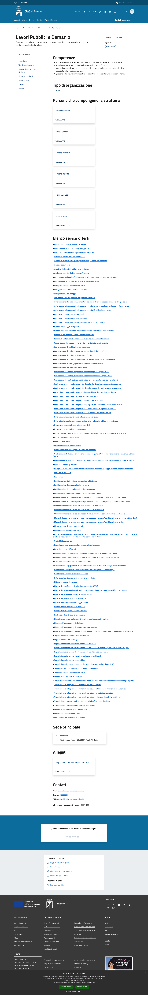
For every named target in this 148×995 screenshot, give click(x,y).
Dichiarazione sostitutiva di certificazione (70, 429)
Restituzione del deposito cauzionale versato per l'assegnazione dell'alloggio (84, 569)
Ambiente (77, 934)
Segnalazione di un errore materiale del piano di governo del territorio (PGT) (84, 664)
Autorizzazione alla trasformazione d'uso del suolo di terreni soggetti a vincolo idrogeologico (90, 301)
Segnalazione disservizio (52, 963)
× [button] (145, 972)
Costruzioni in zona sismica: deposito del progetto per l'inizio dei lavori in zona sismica (88, 404)
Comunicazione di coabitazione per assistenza (72, 347)
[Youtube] (93, 11)
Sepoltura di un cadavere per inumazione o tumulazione (76, 668)
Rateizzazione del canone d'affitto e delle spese (72, 561)
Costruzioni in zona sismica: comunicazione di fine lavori (76, 396)
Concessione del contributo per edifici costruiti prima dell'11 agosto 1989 (83, 375)
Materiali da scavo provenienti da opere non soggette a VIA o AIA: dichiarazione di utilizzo (89, 522)
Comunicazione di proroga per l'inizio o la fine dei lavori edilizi (78, 363)
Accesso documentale (62, 264)
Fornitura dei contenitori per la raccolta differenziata (75, 449)
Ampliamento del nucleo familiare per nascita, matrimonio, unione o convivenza (85, 277)
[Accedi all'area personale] (124, 2)
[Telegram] (108, 11)
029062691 (64, 795)
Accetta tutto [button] (66, 987)
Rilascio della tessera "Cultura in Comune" (70, 610)
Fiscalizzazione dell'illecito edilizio (67, 445)
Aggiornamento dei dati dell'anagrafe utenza (71, 273)
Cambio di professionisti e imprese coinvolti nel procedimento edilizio (81, 338)
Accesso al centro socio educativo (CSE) (69, 256)
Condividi (110, 37)
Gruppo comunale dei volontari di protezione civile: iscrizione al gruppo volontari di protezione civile (93, 468)
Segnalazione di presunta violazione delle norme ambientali (77, 656)
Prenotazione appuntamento (54, 960)
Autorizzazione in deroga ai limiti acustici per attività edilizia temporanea (82, 310)
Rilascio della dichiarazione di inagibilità (69, 606)
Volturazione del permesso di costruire (69, 717)
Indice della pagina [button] (24, 54)
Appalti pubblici (49, 938)
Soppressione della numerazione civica (69, 672)
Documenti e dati (19, 945)
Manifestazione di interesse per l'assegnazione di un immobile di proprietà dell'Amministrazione (92, 501)
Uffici (40, 28)
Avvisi (107, 930)
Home (18, 28)
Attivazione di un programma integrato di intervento (74, 297)
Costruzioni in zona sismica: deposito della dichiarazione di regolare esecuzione (85, 408)
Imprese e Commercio (51, 934)
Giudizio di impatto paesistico (65, 464)
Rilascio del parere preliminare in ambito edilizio (73, 594)
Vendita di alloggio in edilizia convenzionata (71, 709)
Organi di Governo (20, 923)
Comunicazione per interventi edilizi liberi (70, 367)
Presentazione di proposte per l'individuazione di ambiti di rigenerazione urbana (85, 553)
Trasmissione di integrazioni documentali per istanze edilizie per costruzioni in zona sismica (90, 688)
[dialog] (74, 982)
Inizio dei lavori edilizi (62, 472)
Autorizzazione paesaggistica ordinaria (69, 314)
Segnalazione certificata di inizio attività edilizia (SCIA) (75, 643)
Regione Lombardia (20, 2)
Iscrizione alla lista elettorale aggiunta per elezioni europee (77, 493)
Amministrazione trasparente (84, 960)
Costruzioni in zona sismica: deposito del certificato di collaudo (78, 400)
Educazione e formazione (83, 923)
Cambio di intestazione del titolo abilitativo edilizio (74, 334)
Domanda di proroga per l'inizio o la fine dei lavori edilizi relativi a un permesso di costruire (90, 433)
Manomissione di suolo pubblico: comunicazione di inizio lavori (79, 509)
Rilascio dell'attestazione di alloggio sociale (71, 602)
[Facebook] (83, 11)
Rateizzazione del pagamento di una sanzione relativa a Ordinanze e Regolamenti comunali (90, 565)
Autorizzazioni (79, 941)
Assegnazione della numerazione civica (69, 285)
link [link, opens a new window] (94, 982)
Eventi (107, 944)
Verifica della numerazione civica (67, 713)
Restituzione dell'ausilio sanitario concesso (71, 573)
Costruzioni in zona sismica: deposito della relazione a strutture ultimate (82, 412)
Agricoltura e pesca (81, 945)
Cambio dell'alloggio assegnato (66, 326)
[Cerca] (132, 11)
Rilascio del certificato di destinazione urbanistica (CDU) (76, 586)
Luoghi (107, 940)
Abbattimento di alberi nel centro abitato (70, 244)
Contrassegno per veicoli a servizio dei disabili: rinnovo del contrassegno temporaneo (87, 388)
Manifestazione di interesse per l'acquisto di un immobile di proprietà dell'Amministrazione (90, 497)
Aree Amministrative (21, 927)
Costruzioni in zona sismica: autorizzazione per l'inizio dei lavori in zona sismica (85, 392)
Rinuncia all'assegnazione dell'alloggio (69, 623)
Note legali (78, 967)
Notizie (107, 923)
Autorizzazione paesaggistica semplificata (70, 318)
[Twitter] (88, 11)
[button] (74, 991)
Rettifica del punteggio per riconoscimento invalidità (74, 577)
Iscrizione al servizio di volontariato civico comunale (74, 489)
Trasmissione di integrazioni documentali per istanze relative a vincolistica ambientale (87, 697)
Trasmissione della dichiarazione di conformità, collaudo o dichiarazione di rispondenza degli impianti (94, 680)
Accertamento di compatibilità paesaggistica (71, 248)
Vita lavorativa (49, 930)
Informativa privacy (81, 963)
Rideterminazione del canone (65, 582)
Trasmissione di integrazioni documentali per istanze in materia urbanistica (83, 693)
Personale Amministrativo (23, 941)
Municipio (64, 735)
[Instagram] (98, 11)
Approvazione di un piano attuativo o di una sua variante (76, 281)
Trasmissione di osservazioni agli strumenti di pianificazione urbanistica (82, 701)
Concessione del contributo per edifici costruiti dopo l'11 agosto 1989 (81, 371)
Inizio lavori (58, 476)
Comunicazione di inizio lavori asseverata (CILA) (73, 355)
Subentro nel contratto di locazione (68, 676)
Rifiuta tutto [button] (82, 987)
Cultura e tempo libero (52, 927)
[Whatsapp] (114, 11)
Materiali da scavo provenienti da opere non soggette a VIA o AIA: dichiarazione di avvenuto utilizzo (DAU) (95, 518)
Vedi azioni (120, 37)
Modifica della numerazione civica (67, 530)
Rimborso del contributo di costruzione (69, 614)
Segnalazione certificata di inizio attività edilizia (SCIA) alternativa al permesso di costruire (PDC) (91, 647)
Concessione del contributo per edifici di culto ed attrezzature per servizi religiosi (86, 379)
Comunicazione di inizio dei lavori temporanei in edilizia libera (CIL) (80, 351)
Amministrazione (29, 28)
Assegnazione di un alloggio (65, 293)
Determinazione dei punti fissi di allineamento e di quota (76, 416)
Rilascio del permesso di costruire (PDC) (70, 598)
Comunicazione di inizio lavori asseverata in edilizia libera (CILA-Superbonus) (84, 359)
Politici (16, 938)
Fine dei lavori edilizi (62, 441)
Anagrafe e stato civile (52, 923)
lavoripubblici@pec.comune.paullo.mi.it (70, 799)
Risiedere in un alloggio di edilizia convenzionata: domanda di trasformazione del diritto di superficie (93, 631)
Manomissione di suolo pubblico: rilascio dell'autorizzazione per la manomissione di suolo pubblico (93, 513)
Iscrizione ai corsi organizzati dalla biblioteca (71, 485)
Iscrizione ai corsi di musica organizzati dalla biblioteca (75, 481)
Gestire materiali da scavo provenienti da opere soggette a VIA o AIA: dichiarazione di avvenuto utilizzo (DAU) (94, 455)
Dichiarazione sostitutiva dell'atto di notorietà (72, 425)
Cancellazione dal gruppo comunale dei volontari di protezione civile (81, 342)
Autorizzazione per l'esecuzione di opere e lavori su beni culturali (79, 322)
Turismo (47, 945)
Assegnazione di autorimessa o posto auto (70, 289)
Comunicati (109, 927)
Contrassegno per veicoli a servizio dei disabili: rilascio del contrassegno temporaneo (87, 384)
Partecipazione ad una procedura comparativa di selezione (77, 545)
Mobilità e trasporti (50, 949)
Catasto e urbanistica (51, 941)
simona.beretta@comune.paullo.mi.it (71, 791)
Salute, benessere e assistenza (85, 938)
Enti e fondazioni (19, 934)
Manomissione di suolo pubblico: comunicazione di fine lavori (78, 505)
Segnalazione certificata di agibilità (67, 639)
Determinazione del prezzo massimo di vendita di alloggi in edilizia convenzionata (86, 421)
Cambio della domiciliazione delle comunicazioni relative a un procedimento (84, 330)
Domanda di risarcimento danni (66, 437)
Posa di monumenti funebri (65, 549)
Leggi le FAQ (48, 967)
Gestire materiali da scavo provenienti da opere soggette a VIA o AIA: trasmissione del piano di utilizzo (94, 460)
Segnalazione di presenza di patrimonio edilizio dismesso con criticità (81, 651)
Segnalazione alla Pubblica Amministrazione (71, 635)
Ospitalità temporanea (63, 541)
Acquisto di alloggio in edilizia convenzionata (71, 269)
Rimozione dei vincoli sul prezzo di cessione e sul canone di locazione (81, 619)
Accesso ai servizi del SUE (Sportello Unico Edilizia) (74, 252)
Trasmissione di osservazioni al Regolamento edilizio (74, 705)
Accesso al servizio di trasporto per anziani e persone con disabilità (80, 260)
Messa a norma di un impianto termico (69, 526)
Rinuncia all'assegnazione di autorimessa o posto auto (75, 627)
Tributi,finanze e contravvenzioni (85, 930)
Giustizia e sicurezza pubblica (84, 926)
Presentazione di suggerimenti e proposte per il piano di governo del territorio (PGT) (87, 557)
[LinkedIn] (103, 11)
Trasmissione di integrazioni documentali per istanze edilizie (77, 684)
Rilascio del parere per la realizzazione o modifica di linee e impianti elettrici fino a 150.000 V (90, 590)
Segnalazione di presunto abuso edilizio (69, 660)
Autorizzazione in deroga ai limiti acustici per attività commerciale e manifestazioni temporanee (91, 306)
